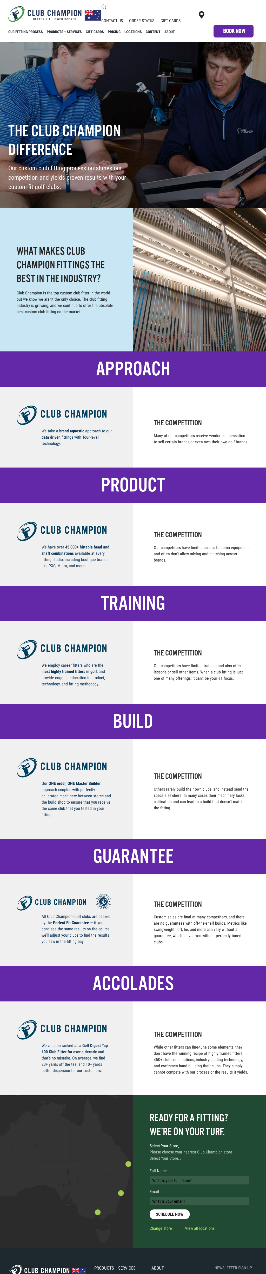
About (169, 32)
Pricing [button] (114, 32)
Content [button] (153, 32)
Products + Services (115, 1268)
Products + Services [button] (64, 32)
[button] (104, 6)
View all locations (200, 1228)
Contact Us (112, 20)
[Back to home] (54, 14)
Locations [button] (133, 32)
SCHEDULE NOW (169, 1214)
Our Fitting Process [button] (25, 32)
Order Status (141, 20)
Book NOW (234, 31)
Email (154, 1191)
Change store (161, 1228)
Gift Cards (171, 20)
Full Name (158, 1170)
